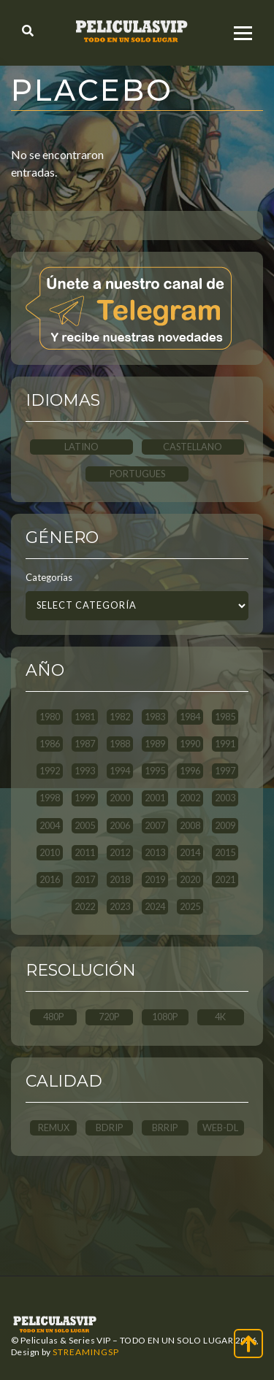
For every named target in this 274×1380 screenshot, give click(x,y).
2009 (225, 825)
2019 (155, 879)
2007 (155, 825)
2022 (85, 906)
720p (109, 1016)
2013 (155, 852)
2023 (120, 906)
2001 (155, 797)
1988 (120, 743)
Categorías (49, 577)
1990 (190, 743)
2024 (155, 906)
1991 (225, 743)
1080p (165, 1016)
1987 (85, 743)
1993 (85, 770)
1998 (49, 797)
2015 (225, 852)
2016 (49, 879)
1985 (225, 716)
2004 (49, 825)
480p (53, 1016)
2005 (85, 825)
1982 (120, 716)
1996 (190, 770)
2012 (120, 852)
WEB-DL (220, 1127)
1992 (49, 770)
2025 (190, 906)
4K (220, 1016)
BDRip (109, 1127)
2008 (190, 825)
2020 (190, 879)
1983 (155, 716)
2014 (190, 852)
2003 (225, 797)
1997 (225, 770)
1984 (190, 716)
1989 (155, 743)
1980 (49, 716)
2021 (225, 879)
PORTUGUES (137, 473)
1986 (49, 743)
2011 (85, 852)
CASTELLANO (192, 446)
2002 (190, 797)
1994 (120, 770)
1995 (155, 770)
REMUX (53, 1127)
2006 (120, 825)
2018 (120, 879)
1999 (85, 797)
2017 (85, 879)
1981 (85, 716)
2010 (49, 852)
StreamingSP (86, 1351)
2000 (120, 797)
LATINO (81, 446)
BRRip (165, 1127)
